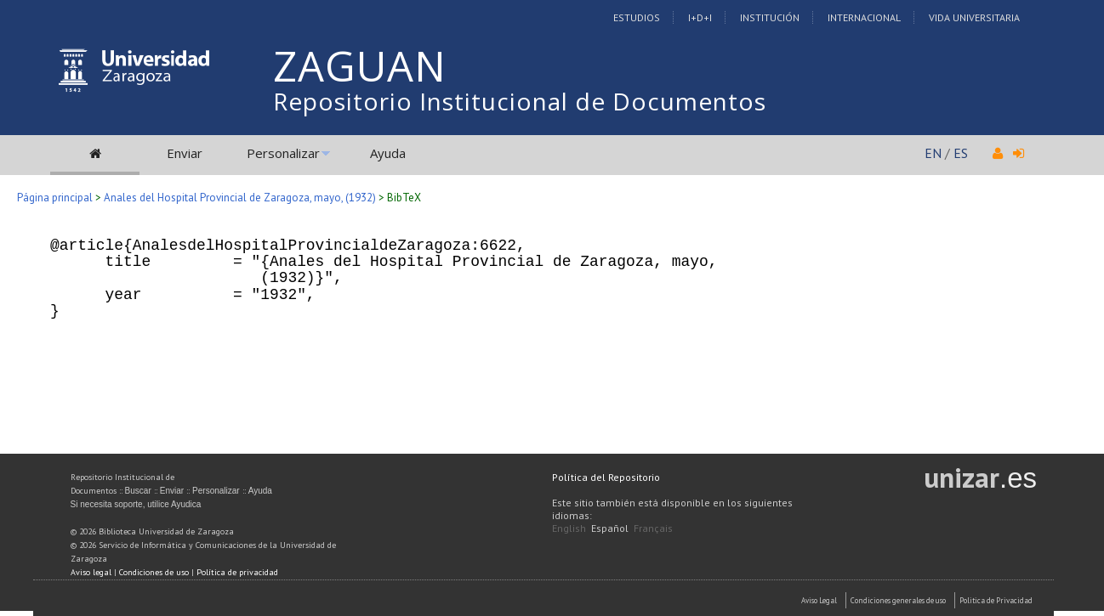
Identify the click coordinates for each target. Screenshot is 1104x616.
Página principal (55, 197)
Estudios (636, 17)
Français (653, 528)
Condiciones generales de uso (898, 600)
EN (933, 152)
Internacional (864, 17)
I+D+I (700, 17)
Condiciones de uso (154, 572)
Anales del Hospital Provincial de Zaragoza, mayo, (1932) (240, 197)
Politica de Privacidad (996, 600)
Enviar (184, 152)
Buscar (138, 490)
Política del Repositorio (606, 477)
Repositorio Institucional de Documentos (519, 101)
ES (960, 152)
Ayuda (388, 152)
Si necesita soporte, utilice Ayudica (136, 504)
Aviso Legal (819, 600)
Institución (770, 17)
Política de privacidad (237, 572)
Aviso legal (91, 572)
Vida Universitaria (974, 17)
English (569, 528)
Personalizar (283, 152)
